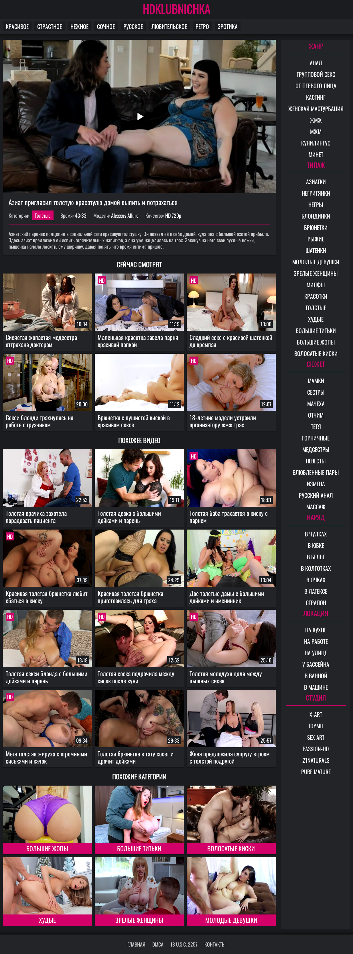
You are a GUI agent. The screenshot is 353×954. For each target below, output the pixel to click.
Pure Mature (316, 771)
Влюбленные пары (316, 472)
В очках (316, 579)
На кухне (315, 629)
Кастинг (316, 97)
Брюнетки (316, 227)
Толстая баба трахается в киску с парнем (229, 516)
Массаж (316, 506)
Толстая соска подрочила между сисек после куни (136, 677)
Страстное (49, 26)
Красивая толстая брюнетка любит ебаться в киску (47, 597)
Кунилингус (315, 143)
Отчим (316, 415)
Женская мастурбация (316, 108)
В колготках (316, 568)
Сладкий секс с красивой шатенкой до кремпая (231, 341)
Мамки (316, 380)
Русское (133, 26)
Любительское (169, 26)
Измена (316, 483)
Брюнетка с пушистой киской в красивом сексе (134, 421)
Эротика (228, 26)
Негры (315, 204)
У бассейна (315, 664)
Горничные (316, 438)
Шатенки (315, 250)
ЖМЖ (316, 120)
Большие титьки (139, 848)
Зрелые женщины (139, 920)
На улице (316, 652)
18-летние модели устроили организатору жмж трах (223, 421)
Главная (136, 944)
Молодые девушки (231, 920)
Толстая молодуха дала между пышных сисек (226, 677)
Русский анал (316, 495)
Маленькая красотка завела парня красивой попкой (138, 341)
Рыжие (315, 239)
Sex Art (315, 737)
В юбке (316, 545)
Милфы (316, 284)
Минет (316, 154)
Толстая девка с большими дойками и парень (129, 516)
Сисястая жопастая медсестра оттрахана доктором (41, 341)
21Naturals (315, 760)
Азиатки (316, 181)
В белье (316, 556)
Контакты (215, 944)
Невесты (316, 461)
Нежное (79, 26)
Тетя (316, 426)
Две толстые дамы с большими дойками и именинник (227, 597)
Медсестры (316, 449)
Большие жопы (47, 848)
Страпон (316, 602)
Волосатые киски (231, 848)
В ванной (316, 675)
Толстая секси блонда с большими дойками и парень (46, 677)
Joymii (316, 725)
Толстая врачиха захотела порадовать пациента (36, 516)
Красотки (315, 296)
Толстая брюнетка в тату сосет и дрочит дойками (135, 757)
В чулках (316, 534)
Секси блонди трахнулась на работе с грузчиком (39, 421)
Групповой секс (316, 74)
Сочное (106, 26)
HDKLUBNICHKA (176, 8)
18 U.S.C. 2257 (184, 944)
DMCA (157, 944)
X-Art (315, 714)
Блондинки (315, 216)
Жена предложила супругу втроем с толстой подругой (230, 757)
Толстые (43, 215)
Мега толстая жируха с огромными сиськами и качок (46, 757)
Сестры (316, 392)
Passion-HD (316, 748)
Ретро (202, 26)
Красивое (17, 26)
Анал (316, 62)
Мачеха (316, 403)
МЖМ (316, 131)
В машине (316, 687)
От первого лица (315, 85)
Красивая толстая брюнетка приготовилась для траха (130, 597)
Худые (47, 920)
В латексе (315, 591)
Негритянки (316, 193)
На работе (316, 641)
